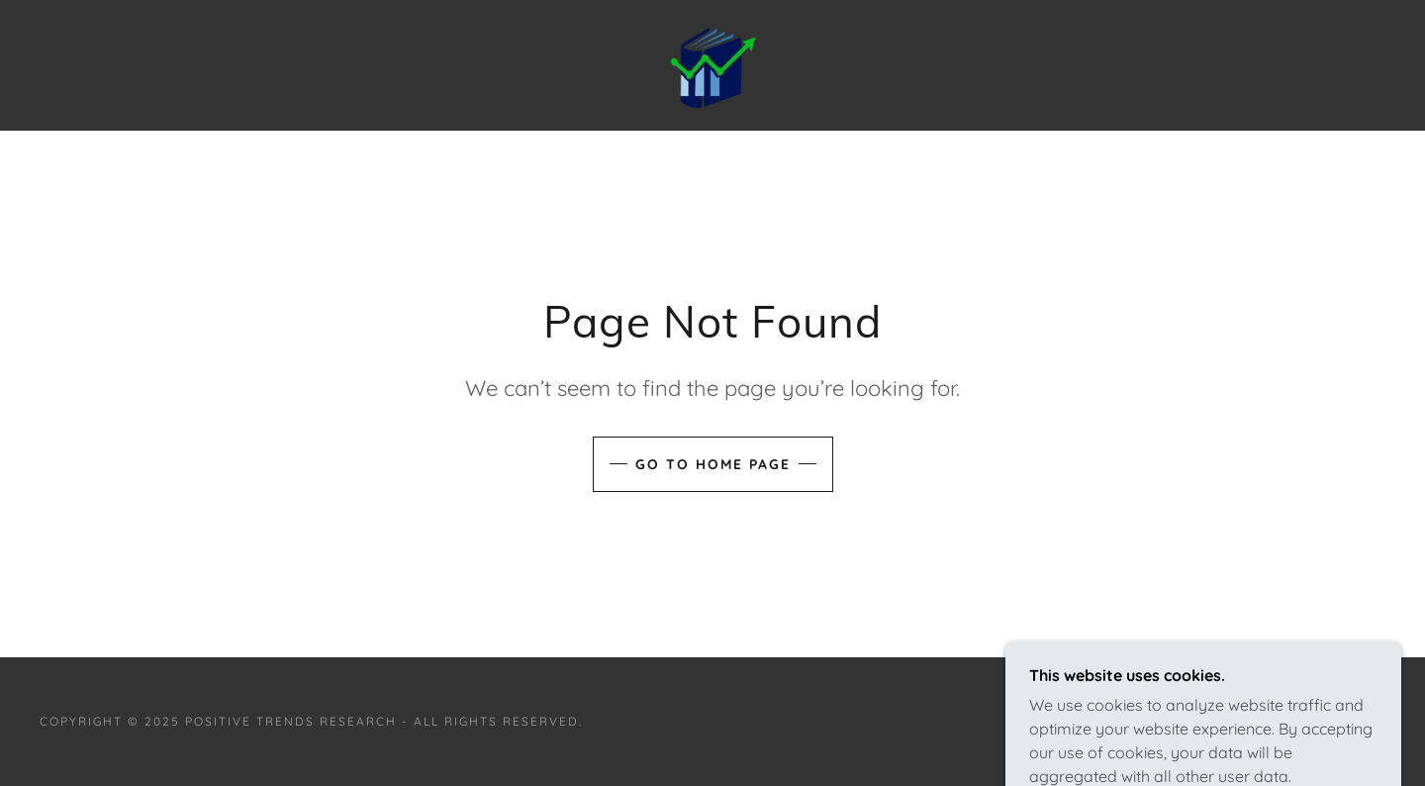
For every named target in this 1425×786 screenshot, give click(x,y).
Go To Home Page (713, 464)
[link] (712, 63)
